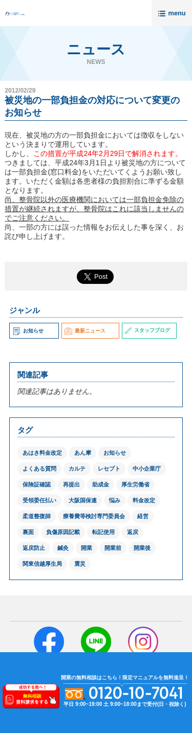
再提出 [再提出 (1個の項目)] (71, 484)
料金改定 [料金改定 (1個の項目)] (144, 500)
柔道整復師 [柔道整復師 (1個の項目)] (37, 516)
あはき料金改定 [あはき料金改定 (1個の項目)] (42, 453)
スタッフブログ (147, 330)
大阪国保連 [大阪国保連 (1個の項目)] (83, 500)
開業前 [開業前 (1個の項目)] (112, 548)
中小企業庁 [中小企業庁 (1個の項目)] (147, 468)
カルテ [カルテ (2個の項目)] (77, 468)
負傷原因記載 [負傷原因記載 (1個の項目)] (63, 532)
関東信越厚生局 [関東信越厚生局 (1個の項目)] (42, 564)
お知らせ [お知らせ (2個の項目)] (114, 453)
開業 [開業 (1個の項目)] (86, 548)
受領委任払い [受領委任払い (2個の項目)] (39, 500)
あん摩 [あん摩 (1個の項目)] (82, 453)
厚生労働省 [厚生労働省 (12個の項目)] (135, 484)
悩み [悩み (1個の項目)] (114, 500)
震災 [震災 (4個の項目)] (80, 564)
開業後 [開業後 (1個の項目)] (142, 548)
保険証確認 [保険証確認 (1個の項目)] (37, 484)
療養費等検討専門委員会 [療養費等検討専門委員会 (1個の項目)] (94, 516)
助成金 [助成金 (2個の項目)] (100, 484)
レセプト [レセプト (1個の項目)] (109, 468)
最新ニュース (85, 331)
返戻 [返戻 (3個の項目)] (132, 532)
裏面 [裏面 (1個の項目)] (28, 532)
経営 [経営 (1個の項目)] (142, 516)
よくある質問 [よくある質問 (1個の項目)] (39, 468)
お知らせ (27, 331)
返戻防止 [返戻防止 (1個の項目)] (34, 548)
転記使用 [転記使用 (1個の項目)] (103, 532)
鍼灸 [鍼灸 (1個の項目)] (63, 548)
